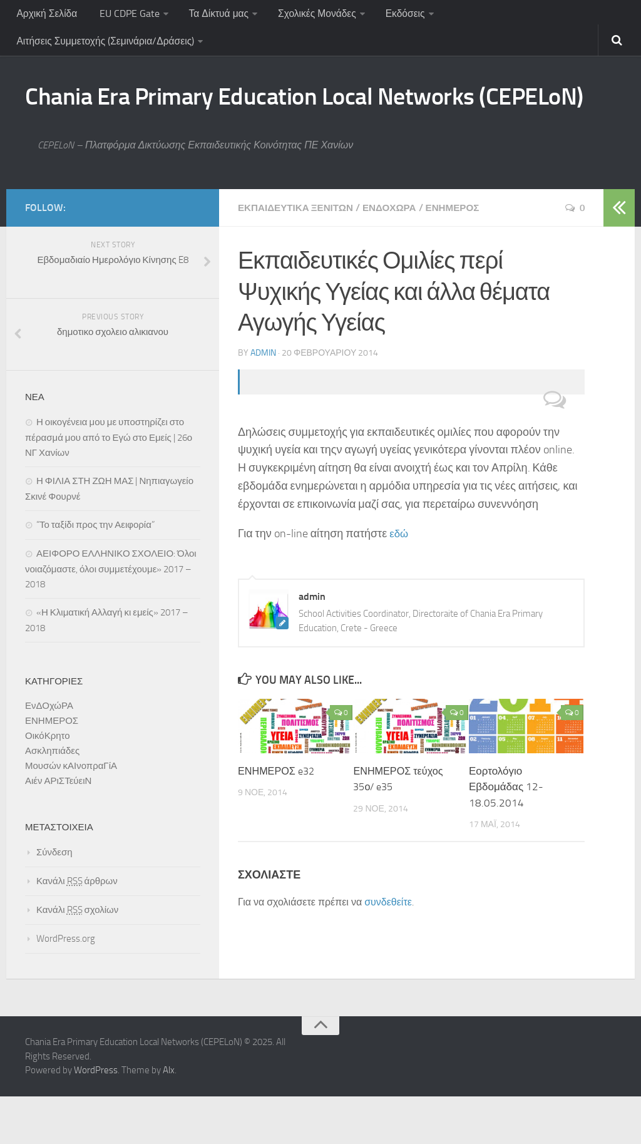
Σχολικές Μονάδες (309, 15)
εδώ (399, 580)
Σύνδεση (54, 899)
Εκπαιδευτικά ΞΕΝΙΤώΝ (299, 255)
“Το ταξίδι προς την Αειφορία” (95, 572)
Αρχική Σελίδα (46, 15)
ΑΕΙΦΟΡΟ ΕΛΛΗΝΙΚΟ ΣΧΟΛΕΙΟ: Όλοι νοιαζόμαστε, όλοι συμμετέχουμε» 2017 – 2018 (111, 616)
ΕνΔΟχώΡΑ (397, 255)
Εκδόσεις (395, 15)
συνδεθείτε (388, 949)
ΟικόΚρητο (47, 783)
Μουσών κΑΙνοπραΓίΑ (71, 813)
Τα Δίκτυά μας (211, 15)
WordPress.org (65, 986)
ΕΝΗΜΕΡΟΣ (463, 255)
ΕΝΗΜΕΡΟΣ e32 (278, 817)
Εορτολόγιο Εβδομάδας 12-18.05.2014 (506, 833)
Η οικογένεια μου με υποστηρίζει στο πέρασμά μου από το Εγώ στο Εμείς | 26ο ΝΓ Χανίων (108, 485)
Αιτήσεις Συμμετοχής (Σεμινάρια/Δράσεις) (106, 47)
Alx (169, 1117)
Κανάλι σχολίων (77, 957)
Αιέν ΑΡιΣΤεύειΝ (58, 828)
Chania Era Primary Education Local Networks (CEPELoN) (273, 124)
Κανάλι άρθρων (77, 928)
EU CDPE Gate (125, 15)
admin (263, 399)
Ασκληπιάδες (52, 798)
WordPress (96, 1117)
